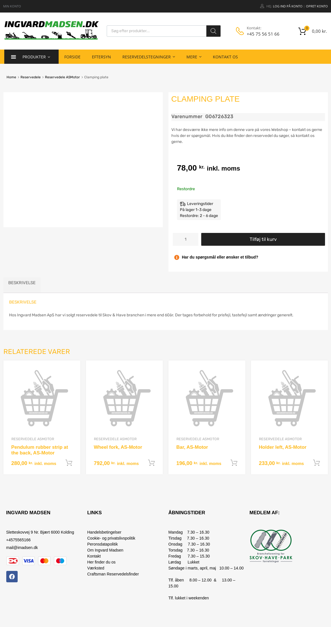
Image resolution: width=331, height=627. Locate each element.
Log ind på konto (288, 6)
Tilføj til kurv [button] (68, 463)
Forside (72, 57)
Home (11, 77)
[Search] (213, 31)
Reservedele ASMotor (62, 77)
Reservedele (30, 77)
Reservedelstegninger (148, 57)
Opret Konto (317, 6)
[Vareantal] (185, 239)
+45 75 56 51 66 (260, 34)
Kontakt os (225, 57)
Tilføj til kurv (263, 239)
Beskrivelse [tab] (22, 282)
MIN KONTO (12, 6)
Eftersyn (101, 57)
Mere (194, 57)
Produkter (36, 57)
